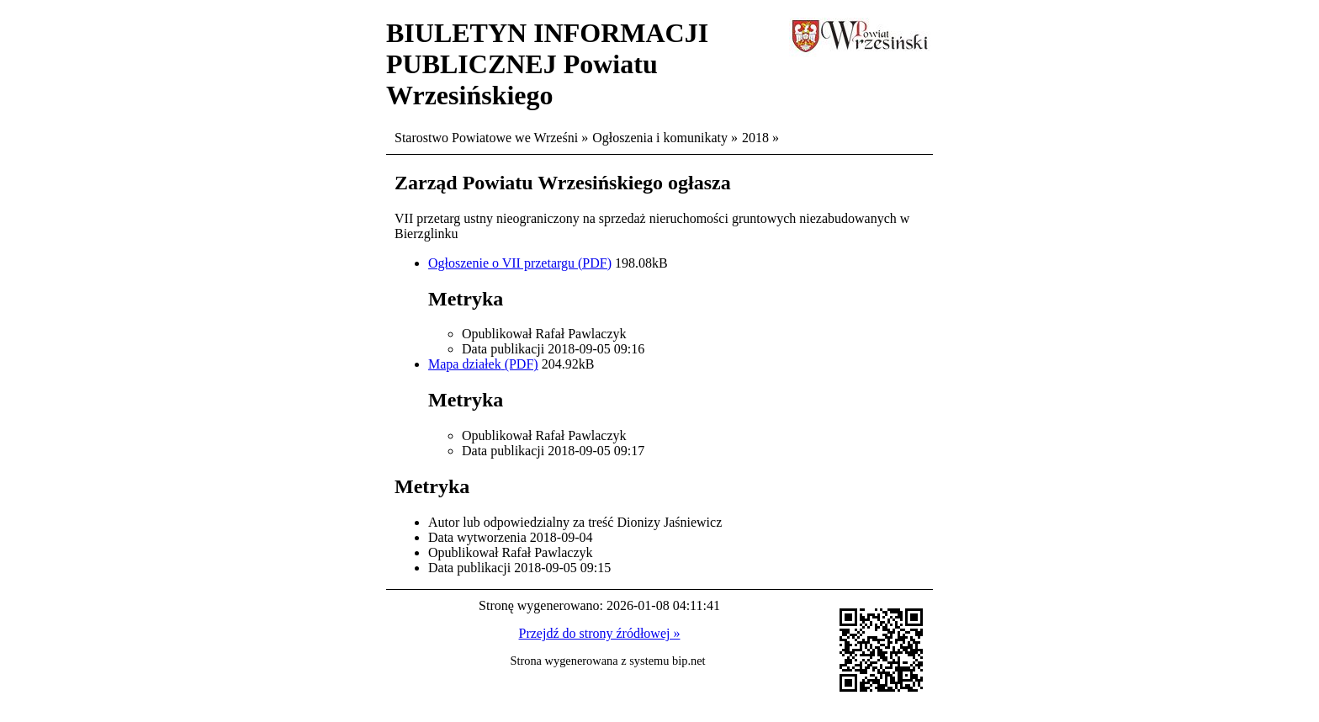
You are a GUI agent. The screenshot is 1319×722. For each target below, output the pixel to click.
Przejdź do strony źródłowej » (600, 633)
